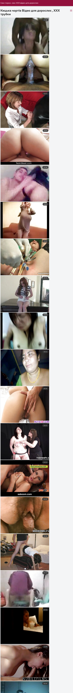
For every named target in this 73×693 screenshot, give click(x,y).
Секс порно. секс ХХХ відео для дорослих (20, 3)
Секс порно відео (7, 685)
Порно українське (8, 687)
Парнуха (63, 690)
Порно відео (24, 685)
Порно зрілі (24, 692)
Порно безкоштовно (41, 685)
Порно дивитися (61, 685)
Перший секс (57, 692)
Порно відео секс (40, 692)
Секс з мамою (10, 690)
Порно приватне (48, 690)
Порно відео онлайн (29, 690)
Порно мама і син (64, 687)
